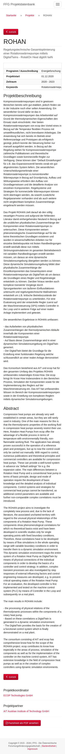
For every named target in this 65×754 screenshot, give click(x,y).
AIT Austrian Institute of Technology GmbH (26, 711)
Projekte (29, 15)
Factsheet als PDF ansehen (22, 723)
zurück (11, 31)
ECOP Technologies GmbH (18, 695)
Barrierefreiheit (49, 746)
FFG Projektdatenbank (19, 4)
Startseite (11, 15)
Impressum (32, 749)
